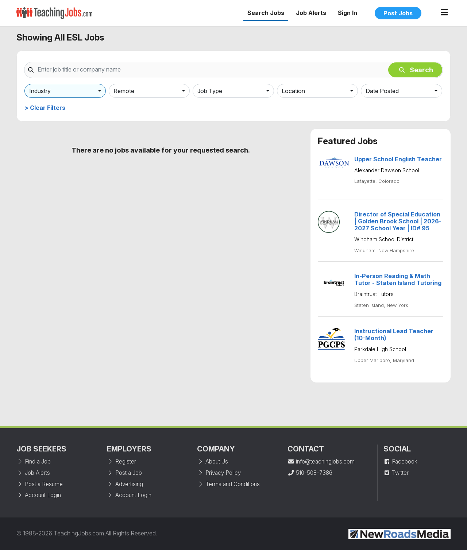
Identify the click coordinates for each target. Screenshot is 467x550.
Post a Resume (39, 484)
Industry (40, 91)
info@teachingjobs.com (321, 461)
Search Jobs (265, 12)
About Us (212, 461)
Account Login (38, 495)
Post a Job (124, 472)
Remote (123, 91)
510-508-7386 (309, 472)
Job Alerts (311, 12)
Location (293, 91)
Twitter (396, 472)
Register (121, 461)
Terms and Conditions (228, 484)
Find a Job (33, 461)
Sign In (347, 12)
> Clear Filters (44, 107)
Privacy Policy (219, 472)
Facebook (400, 461)
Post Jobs (398, 13)
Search (416, 70)
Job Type (209, 91)
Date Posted (382, 91)
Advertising (125, 484)
